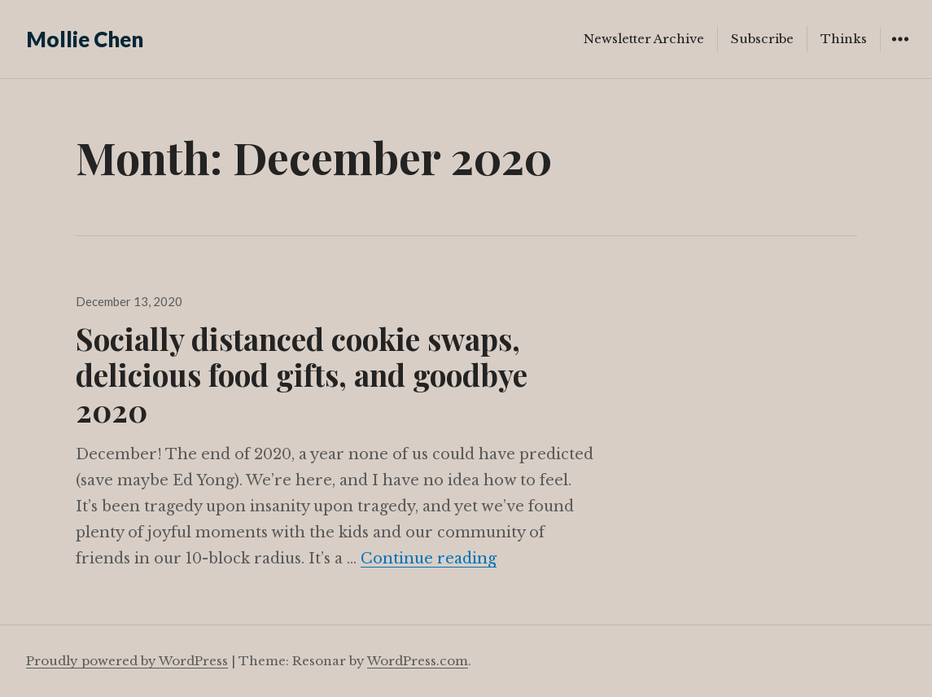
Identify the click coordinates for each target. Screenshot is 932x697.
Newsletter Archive (644, 38)
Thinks (843, 38)
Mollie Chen (84, 39)
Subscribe (762, 38)
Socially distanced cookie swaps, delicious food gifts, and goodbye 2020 (301, 374)
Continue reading (429, 559)
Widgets (900, 51)
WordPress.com (417, 661)
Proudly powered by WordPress (127, 661)
